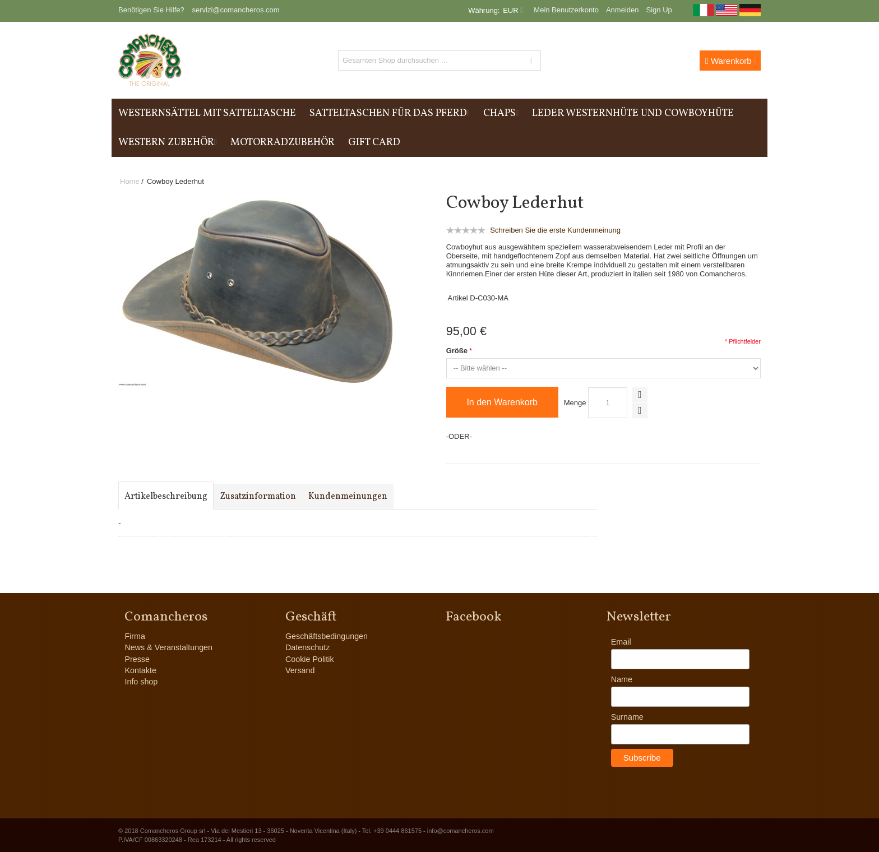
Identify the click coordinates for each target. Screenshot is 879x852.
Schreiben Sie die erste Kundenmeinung (555, 230)
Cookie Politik (309, 659)
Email (621, 641)
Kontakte (140, 670)
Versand (299, 670)
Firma (134, 636)
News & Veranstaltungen (168, 647)
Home (130, 181)
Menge (575, 403)
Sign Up (659, 10)
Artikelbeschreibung (165, 496)
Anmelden (622, 10)
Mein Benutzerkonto (566, 10)
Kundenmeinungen (347, 496)
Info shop (141, 681)
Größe (457, 350)
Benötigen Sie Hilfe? (151, 10)
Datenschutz (307, 647)
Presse (137, 659)
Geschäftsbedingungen (326, 636)
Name (621, 679)
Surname (627, 716)
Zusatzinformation (258, 496)
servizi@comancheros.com (235, 10)
